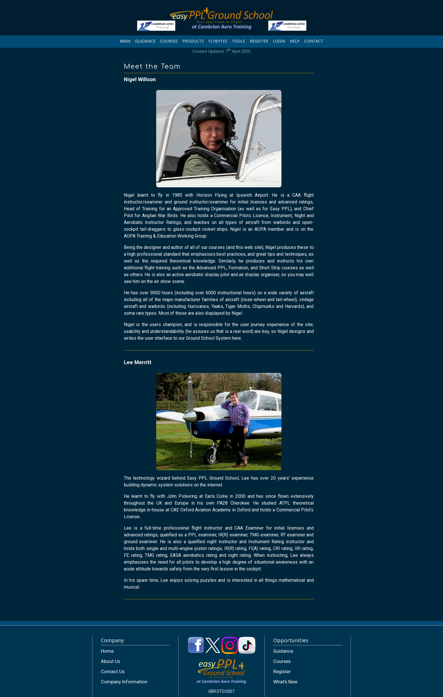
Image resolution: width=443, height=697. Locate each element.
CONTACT (313, 41)
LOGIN (279, 41)
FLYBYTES (217, 41)
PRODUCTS (193, 41)
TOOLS (238, 41)
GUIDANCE (145, 41)
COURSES (169, 41)
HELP (295, 41)
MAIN (125, 41)
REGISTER (259, 41)
